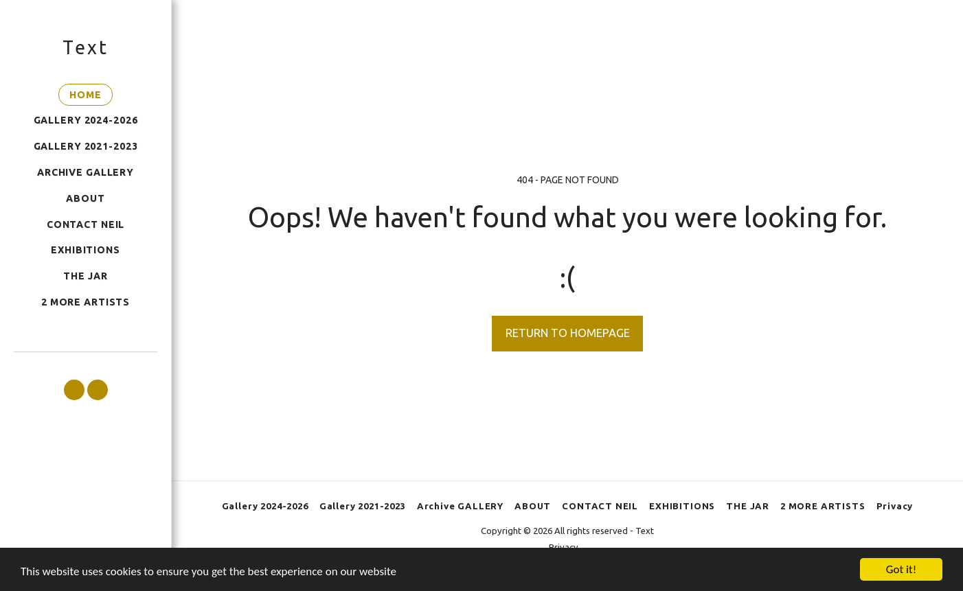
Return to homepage (568, 333)
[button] (74, 390)
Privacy (563, 547)
